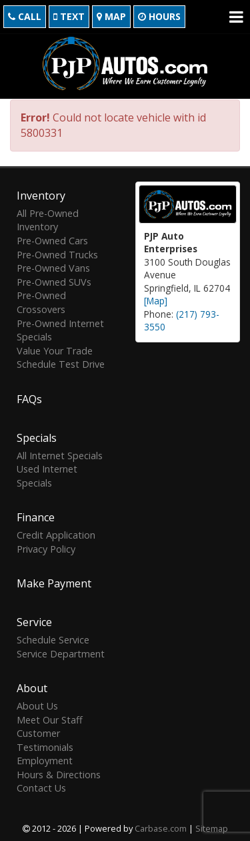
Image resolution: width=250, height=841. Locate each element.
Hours (159, 16)
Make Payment (54, 582)
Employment (45, 759)
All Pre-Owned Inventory (48, 219)
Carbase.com (161, 827)
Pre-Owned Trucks (57, 252)
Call (24, 16)
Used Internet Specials (47, 474)
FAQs (29, 397)
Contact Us (41, 786)
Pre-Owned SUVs (54, 280)
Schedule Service (53, 638)
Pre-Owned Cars (52, 239)
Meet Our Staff (50, 718)
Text (69, 16)
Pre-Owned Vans (53, 266)
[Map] (155, 299)
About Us (37, 704)
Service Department (61, 651)
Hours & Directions (59, 772)
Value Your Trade (55, 348)
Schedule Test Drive (61, 362)
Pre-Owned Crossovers (41, 301)
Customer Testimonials (45, 739)
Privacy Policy (46, 547)
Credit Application (56, 533)
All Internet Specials (60, 453)
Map (111, 16)
